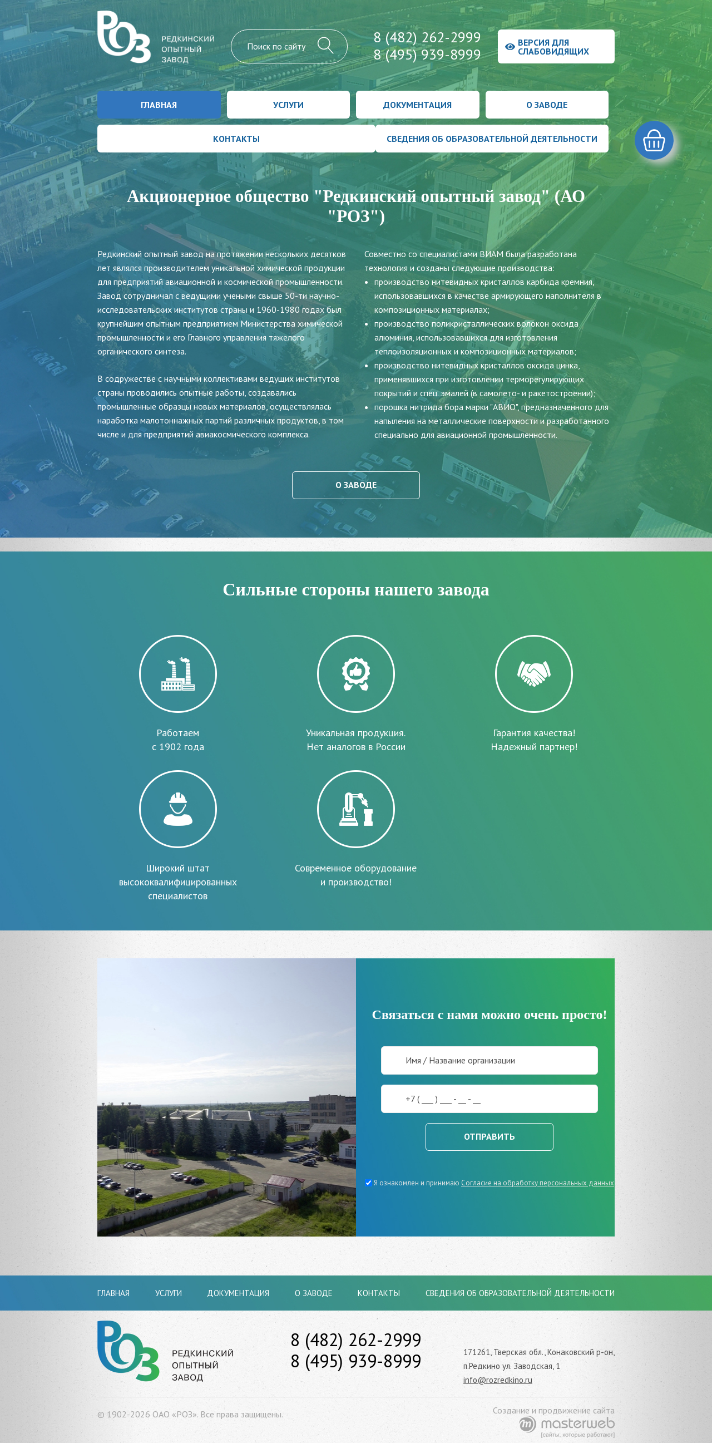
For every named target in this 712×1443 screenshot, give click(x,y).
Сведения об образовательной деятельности (492, 138)
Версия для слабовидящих (547, 47)
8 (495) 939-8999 (427, 54)
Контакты (236, 138)
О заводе (546, 104)
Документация (417, 104)
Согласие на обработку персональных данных (537, 1183)
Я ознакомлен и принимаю (489, 1183)
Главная (159, 104)
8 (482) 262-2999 (427, 37)
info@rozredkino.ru (497, 1380)
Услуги (288, 104)
